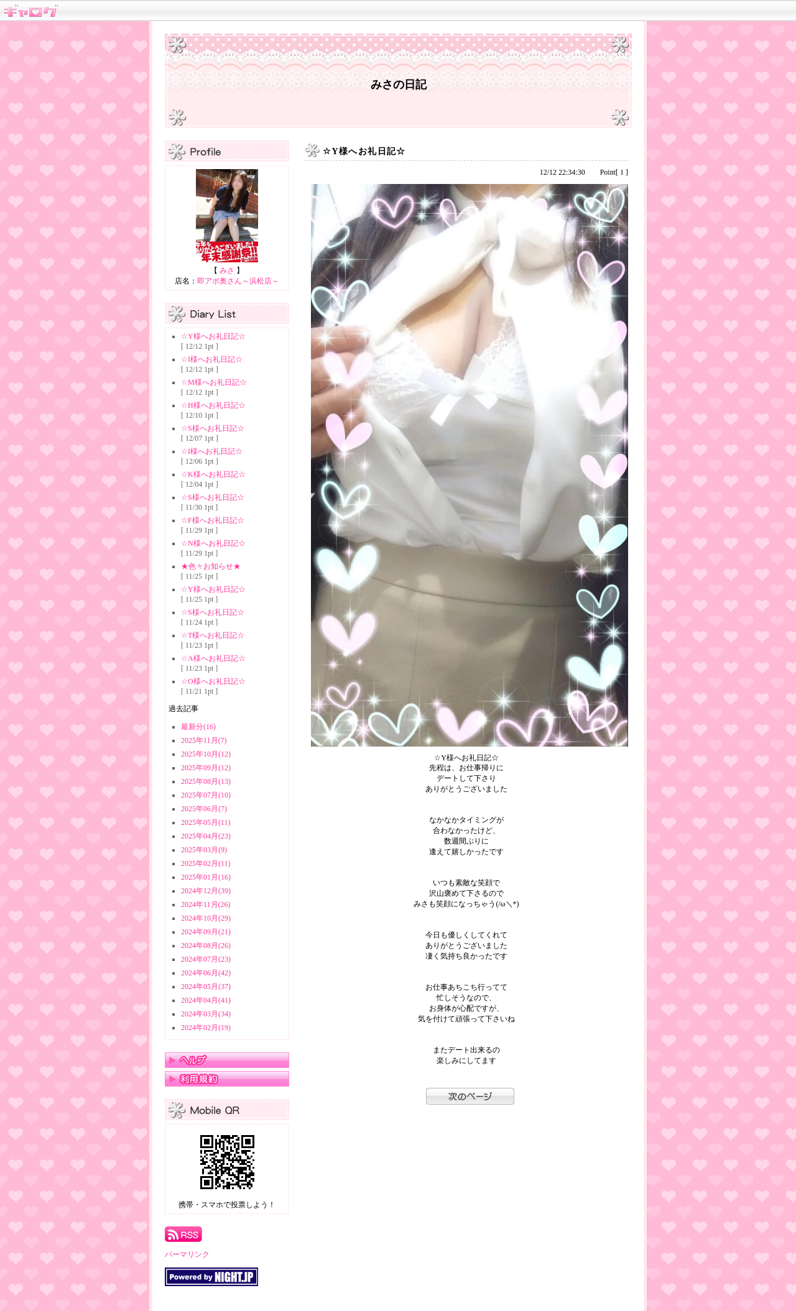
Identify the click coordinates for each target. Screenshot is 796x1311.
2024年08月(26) (206, 945)
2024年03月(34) (206, 1014)
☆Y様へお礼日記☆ (213, 336)
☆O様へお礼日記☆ (213, 681)
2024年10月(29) (206, 918)
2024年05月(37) (206, 986)
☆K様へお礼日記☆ (213, 474)
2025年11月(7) (204, 740)
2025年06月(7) (204, 808)
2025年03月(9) (204, 849)
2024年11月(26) (206, 904)
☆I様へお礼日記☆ (212, 359)
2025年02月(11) (206, 863)
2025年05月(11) (206, 822)
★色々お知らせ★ (211, 566)
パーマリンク (187, 1254)
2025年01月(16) (206, 877)
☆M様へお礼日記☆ (214, 382)
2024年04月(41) (206, 1000)
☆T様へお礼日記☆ (212, 635)
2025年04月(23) (206, 836)
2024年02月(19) (206, 1027)
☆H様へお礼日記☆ (213, 405)
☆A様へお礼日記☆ (213, 658)
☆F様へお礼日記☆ (212, 520)
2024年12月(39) (206, 890)
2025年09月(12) (206, 767)
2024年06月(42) (206, 972)
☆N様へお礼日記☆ (213, 543)
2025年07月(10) (206, 795)
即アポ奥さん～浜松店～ (238, 281)
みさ (227, 270)
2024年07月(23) (206, 959)
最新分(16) (198, 726)
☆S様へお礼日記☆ (212, 428)
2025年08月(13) (206, 781)
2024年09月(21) (206, 931)
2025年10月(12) (206, 754)
